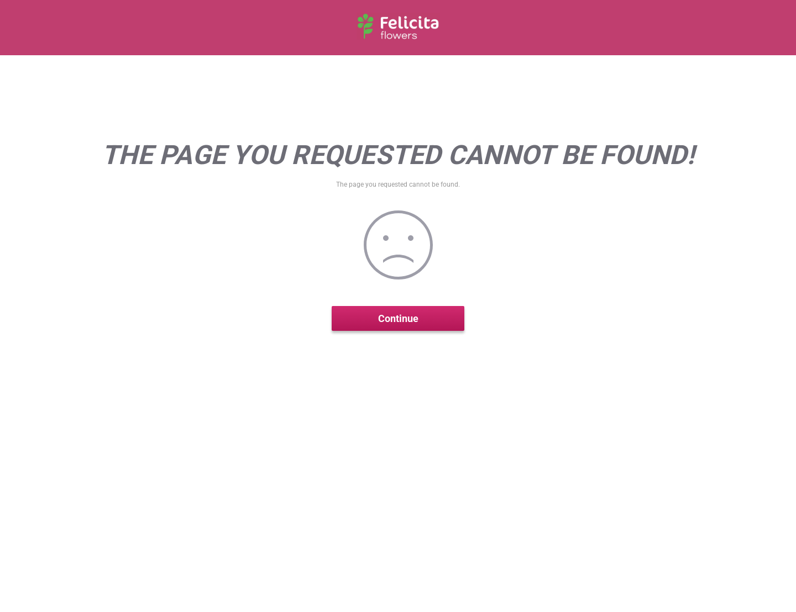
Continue (398, 318)
